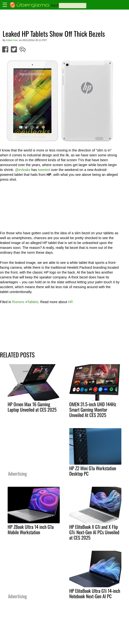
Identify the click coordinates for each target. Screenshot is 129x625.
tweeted (44, 170)
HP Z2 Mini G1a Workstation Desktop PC (92, 471)
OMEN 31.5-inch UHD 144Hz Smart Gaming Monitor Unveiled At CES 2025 (92, 409)
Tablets (32, 302)
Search (54, 5)
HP (70, 302)
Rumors (18, 302)
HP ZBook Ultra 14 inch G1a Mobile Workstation (31, 529)
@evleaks (22, 170)
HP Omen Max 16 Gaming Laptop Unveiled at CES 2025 (32, 407)
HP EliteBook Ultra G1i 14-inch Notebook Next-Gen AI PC (94, 593)
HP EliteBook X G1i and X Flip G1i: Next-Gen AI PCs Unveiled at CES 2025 (94, 532)
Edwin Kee (12, 40)
